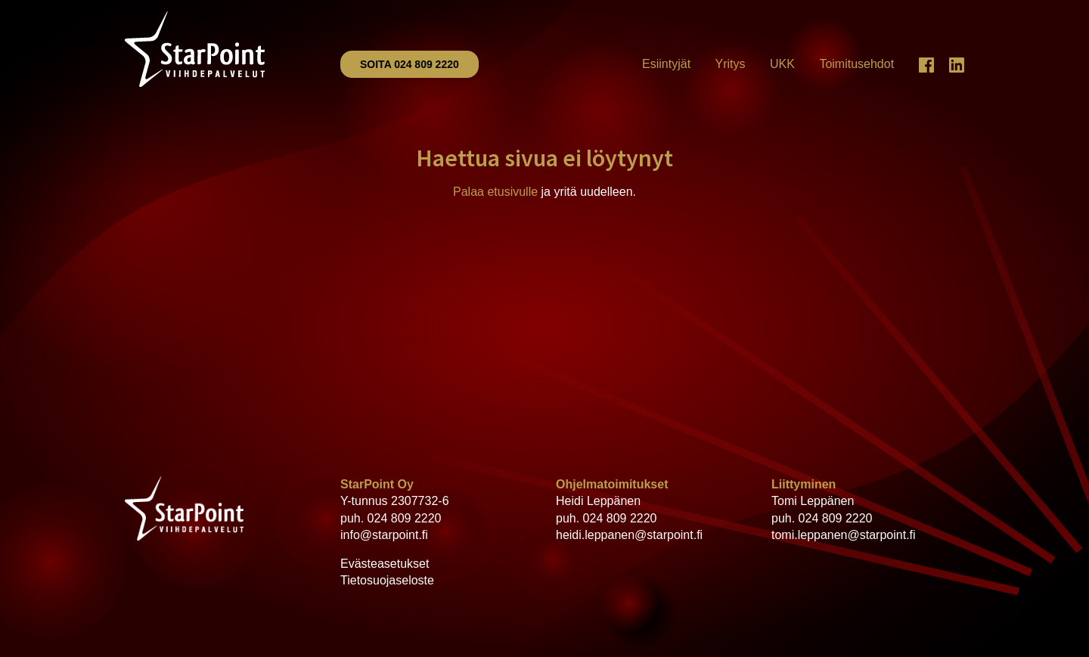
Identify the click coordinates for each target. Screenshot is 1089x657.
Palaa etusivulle (495, 191)
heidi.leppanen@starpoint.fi (629, 534)
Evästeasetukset (384, 563)
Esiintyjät (666, 63)
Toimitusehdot (856, 63)
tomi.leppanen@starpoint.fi (843, 534)
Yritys (730, 63)
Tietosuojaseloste (387, 580)
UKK (782, 63)
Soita (409, 64)
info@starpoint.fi (384, 534)
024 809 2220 (405, 518)
